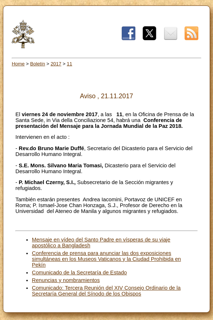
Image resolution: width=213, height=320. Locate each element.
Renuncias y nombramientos (66, 280)
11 (69, 63)
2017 (55, 63)
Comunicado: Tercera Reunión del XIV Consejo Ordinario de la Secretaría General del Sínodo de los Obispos (106, 291)
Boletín (37, 63)
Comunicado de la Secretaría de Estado (79, 272)
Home (18, 63)
